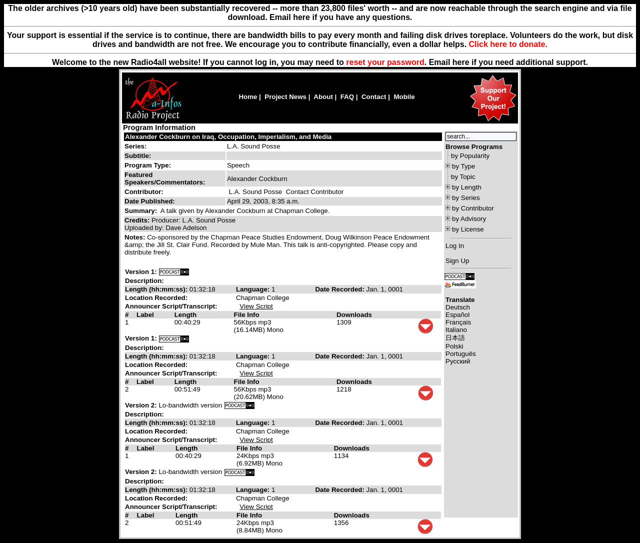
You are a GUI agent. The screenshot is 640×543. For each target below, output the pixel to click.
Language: (254, 289)
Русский (458, 361)
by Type (463, 166)
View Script (256, 306)
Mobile (404, 96)
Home (247, 96)
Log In (455, 246)
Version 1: (141, 272)
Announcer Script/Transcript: (171, 306)
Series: (135, 146)
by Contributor (473, 208)
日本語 (455, 338)
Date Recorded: (340, 289)
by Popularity (470, 156)
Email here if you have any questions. (341, 17)
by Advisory (469, 218)
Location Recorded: (156, 298)
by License (468, 229)
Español (458, 314)
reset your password (385, 62)
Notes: (135, 237)
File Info (247, 314)
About (323, 96)
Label (145, 314)
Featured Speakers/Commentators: (164, 178)
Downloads (354, 314)
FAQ (347, 96)
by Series (466, 198)
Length (185, 314)
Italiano (456, 330)
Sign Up (457, 260)
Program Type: (147, 165)
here (461, 62)
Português (461, 354)
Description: (144, 280)
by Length (467, 187)
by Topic (463, 176)
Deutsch (458, 307)
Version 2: (141, 405)
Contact (374, 96)
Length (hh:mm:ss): (157, 289)
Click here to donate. (508, 44)
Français (458, 322)
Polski (455, 346)
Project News (285, 96)
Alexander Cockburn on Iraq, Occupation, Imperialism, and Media (228, 136)
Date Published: (149, 201)
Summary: (141, 210)
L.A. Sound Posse (253, 146)
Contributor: (144, 192)
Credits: (138, 220)
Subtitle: (137, 156)
